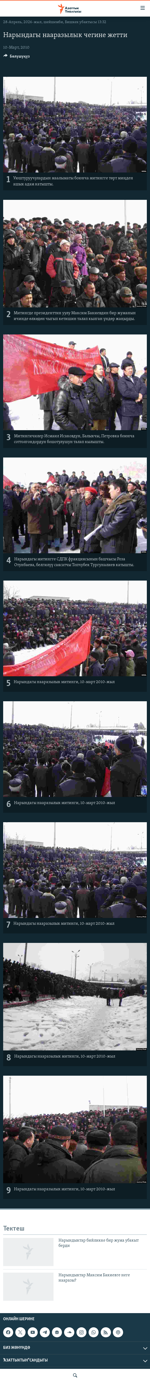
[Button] (16, 58)
